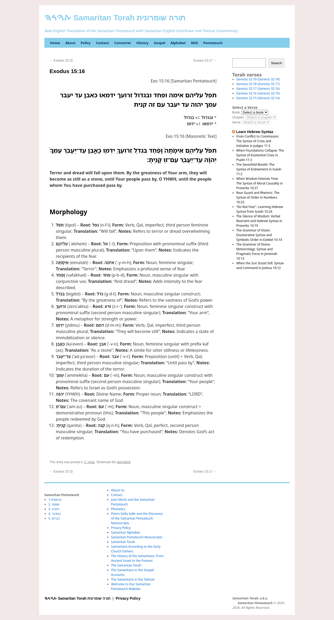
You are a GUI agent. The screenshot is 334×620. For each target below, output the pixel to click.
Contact (102, 42)
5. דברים (54, 518)
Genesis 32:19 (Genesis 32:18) (258, 79)
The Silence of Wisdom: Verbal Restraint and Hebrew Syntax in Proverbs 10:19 (259, 221)
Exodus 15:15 (61, 60)
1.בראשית (55, 499)
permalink (123, 462)
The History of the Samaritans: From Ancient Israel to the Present (137, 558)
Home (55, 42)
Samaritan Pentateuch (254, 603)
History (142, 42)
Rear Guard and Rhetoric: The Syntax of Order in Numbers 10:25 (257, 197)
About (70, 42)
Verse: (236, 122)
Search (276, 63)
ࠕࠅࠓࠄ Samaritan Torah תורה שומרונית (115, 17)
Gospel (159, 42)
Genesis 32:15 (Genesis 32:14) (258, 98)
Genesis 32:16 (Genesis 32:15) (258, 93)
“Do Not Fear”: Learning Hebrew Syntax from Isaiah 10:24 (259, 209)
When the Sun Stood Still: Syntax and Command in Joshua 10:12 (260, 265)
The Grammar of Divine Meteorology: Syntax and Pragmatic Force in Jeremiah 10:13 (256, 251)
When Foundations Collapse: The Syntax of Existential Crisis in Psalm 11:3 (260, 155)
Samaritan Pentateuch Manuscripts (137, 537)
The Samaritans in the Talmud (132, 579)
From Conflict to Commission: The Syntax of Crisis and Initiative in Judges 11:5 (257, 141)
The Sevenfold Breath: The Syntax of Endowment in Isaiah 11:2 (258, 169)
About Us (118, 490)
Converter (122, 42)
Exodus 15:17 (205, 60)
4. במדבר (55, 513)
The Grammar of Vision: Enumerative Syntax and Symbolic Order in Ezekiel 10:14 (259, 235)
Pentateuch (213, 42)
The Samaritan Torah (126, 565)
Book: (236, 112)
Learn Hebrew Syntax (254, 132)
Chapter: (238, 117)
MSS (194, 42)
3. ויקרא (54, 509)
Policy (86, 42)
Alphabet (178, 42)
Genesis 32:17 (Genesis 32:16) (258, 88)
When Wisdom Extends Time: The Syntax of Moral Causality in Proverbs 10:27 (259, 183)
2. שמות (89, 462)
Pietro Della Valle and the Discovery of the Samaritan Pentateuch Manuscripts (137, 518)
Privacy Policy (121, 528)
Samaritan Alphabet (125, 532)
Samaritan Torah (123, 542)
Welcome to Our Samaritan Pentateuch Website (131, 586)
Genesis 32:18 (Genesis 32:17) (258, 84)
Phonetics (118, 509)
